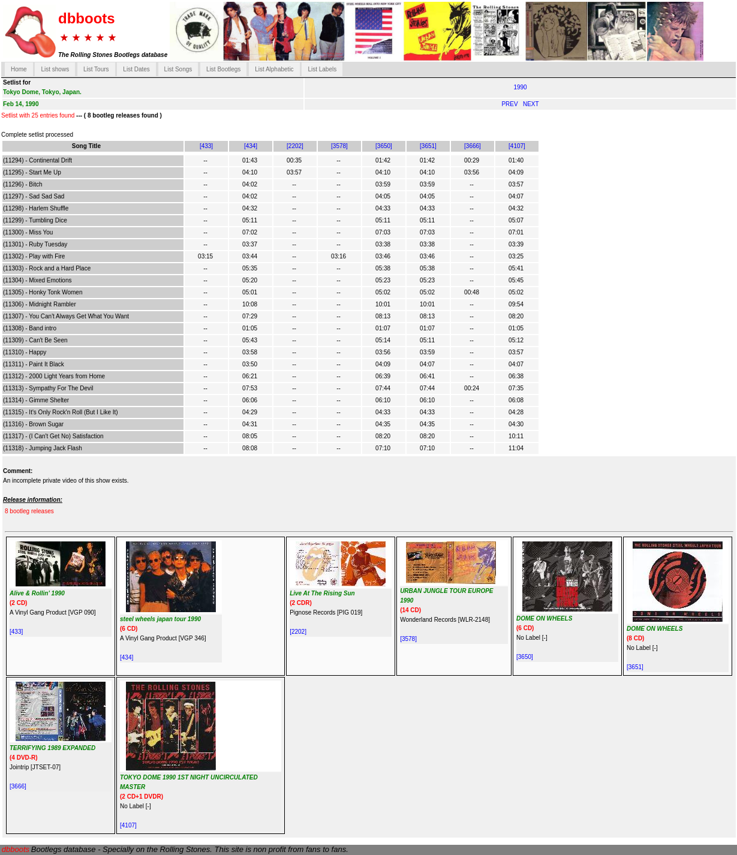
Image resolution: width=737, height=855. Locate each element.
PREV (510, 104)
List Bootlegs (223, 69)
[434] (250, 146)
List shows (55, 69)
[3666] (472, 146)
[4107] (517, 146)
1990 (520, 87)
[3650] (383, 146)
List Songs (178, 69)
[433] (206, 146)
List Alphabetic (274, 69)
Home (19, 69)
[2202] (295, 146)
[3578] (339, 146)
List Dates (136, 69)
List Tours (96, 69)
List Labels (322, 69)
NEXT (531, 104)
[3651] (428, 146)
